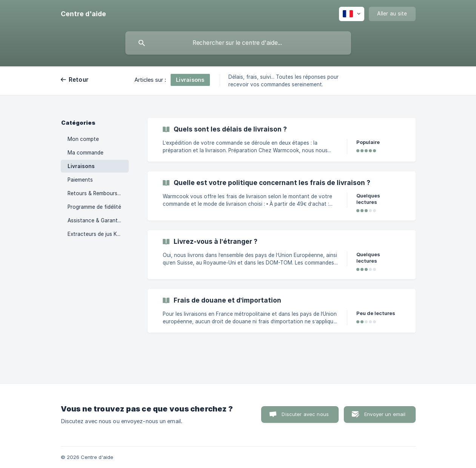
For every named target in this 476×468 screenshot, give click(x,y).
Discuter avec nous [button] (305, 414)
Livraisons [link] (81, 166)
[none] (83, 14)
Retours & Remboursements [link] (98, 193)
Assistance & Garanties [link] (96, 220)
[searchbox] (238, 43)
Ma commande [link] (85, 153)
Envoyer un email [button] (384, 414)
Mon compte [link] (83, 139)
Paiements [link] (80, 180)
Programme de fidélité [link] (94, 207)
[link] (282, 140)
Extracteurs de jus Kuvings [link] (98, 234)
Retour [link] (79, 79)
